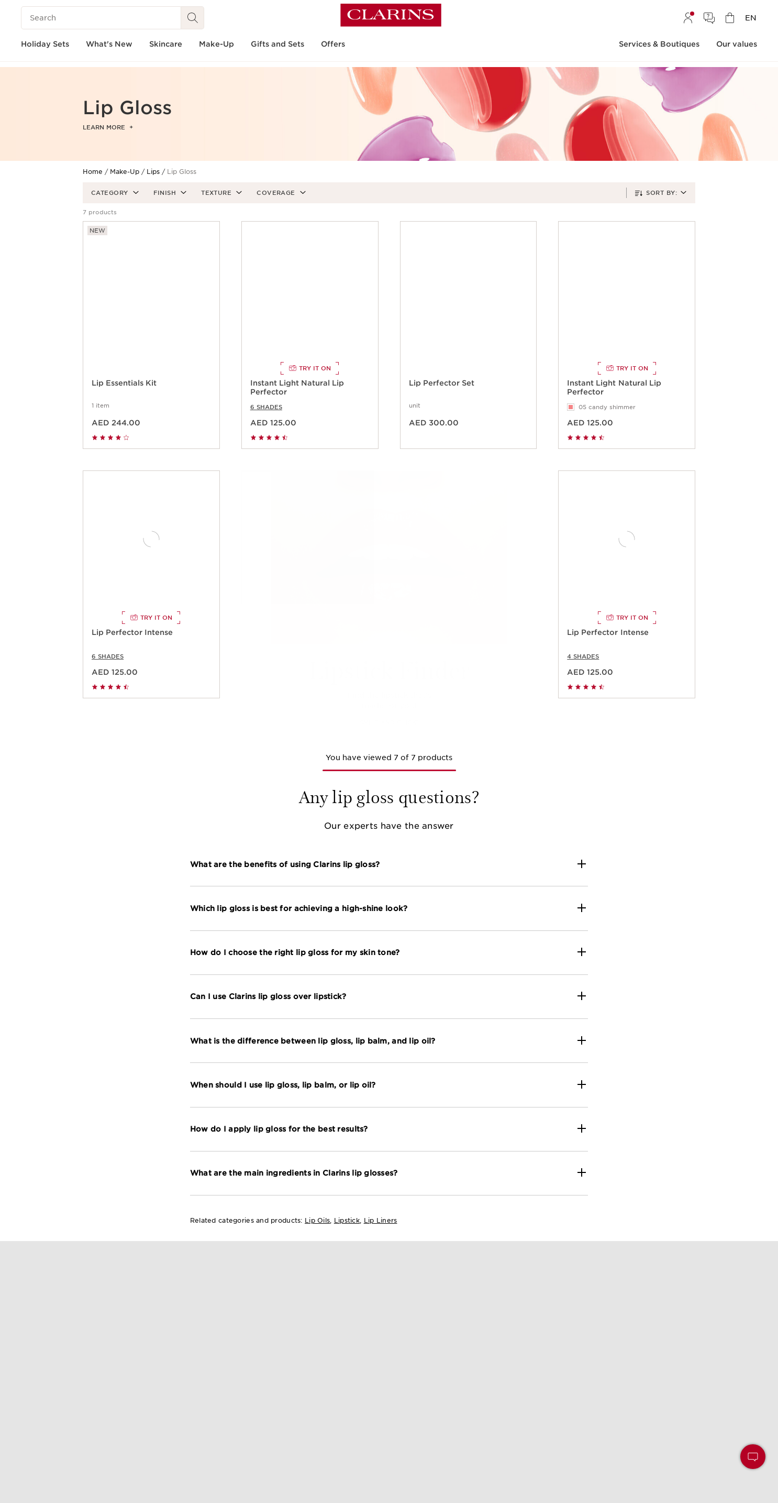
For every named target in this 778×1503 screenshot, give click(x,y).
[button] (114, 192)
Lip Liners (380, 1220)
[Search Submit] (192, 17)
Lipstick (347, 1220)
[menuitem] (688, 18)
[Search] (101, 17)
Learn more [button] (108, 127)
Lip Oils (317, 1220)
